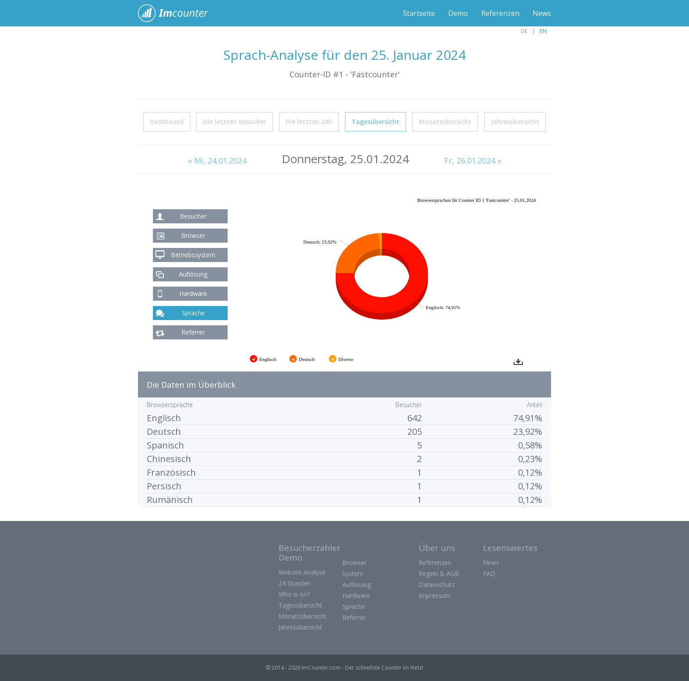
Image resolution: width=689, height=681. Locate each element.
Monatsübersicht (445, 121)
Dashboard (167, 121)
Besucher (193, 216)
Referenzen (500, 13)
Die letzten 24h (309, 121)
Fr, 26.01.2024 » (472, 160)
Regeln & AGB (439, 573)
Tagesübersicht (375, 121)
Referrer (193, 332)
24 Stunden (295, 583)
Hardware (193, 293)
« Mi (217, 160)
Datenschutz (437, 584)
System (352, 573)
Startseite (419, 13)
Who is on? (294, 594)
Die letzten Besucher (234, 121)
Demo (458, 13)
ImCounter (178, 13)
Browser (193, 235)
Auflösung (193, 274)
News (542, 13)
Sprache (193, 313)
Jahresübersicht (515, 121)
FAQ (489, 573)
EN (543, 31)
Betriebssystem (193, 255)
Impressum (435, 595)
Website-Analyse (302, 572)
